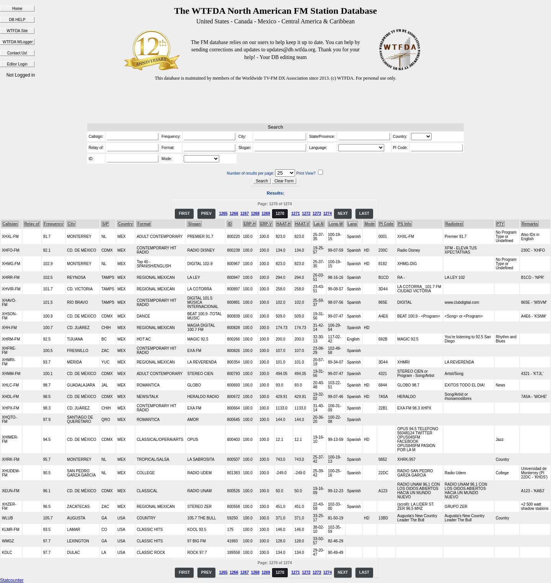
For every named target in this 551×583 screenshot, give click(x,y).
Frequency (54, 224)
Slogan (194, 224)
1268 (255, 213)
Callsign (10, 224)
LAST (364, 213)
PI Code (386, 224)
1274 (327, 213)
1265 (223, 213)
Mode (370, 224)
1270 (280, 213)
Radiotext (454, 224)
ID (229, 224)
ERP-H (250, 224)
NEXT (343, 213)
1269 (266, 213)
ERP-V (266, 224)
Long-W (336, 224)
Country (125, 224)
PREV (206, 213)
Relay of (31, 224)
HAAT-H (284, 224)
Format (143, 224)
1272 (306, 213)
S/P (105, 224)
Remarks (530, 224)
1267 (244, 213)
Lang (352, 224)
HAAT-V (302, 224)
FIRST (184, 213)
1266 (234, 213)
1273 (317, 213)
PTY (500, 224)
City (71, 224)
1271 (295, 213)
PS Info (404, 224)
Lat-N (319, 224)
